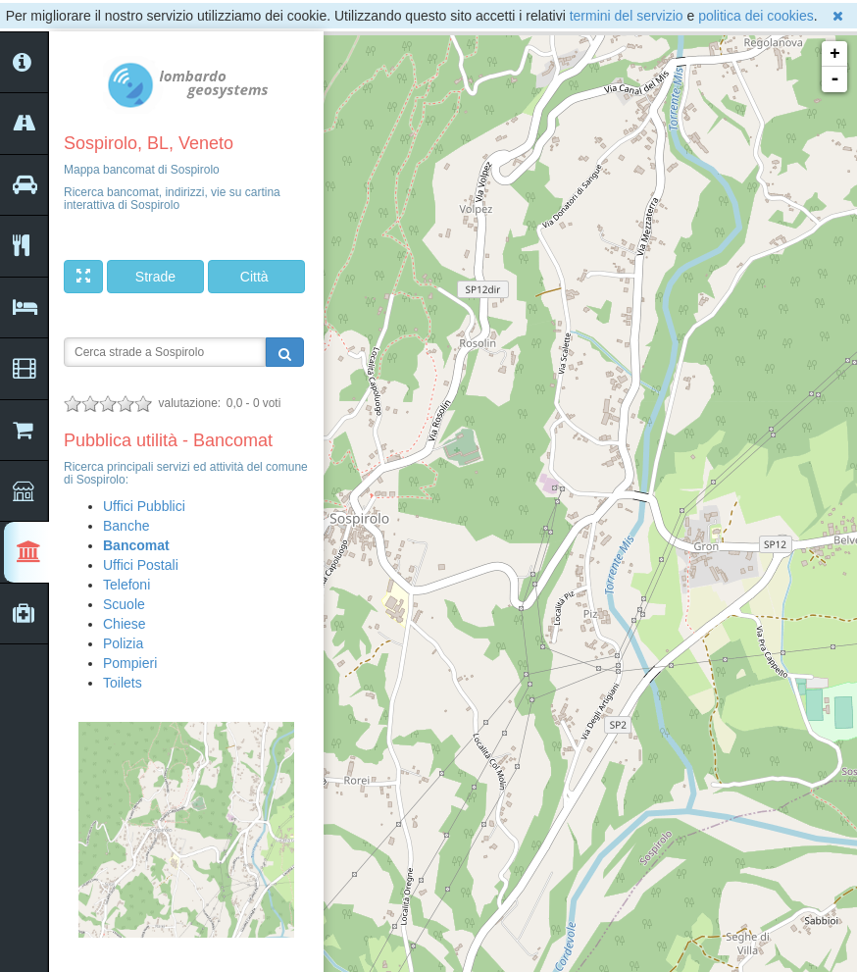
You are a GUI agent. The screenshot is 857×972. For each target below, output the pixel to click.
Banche (126, 526)
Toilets (122, 683)
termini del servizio (626, 16)
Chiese (124, 624)
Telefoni (126, 584)
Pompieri (130, 663)
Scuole (124, 604)
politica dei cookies (756, 16)
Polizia (123, 643)
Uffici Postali (140, 565)
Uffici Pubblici (144, 506)
